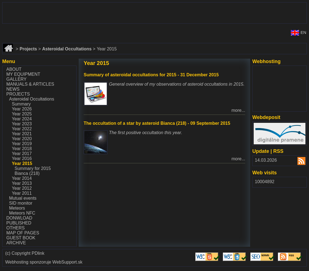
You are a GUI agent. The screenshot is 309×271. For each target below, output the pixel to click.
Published (18, 223)
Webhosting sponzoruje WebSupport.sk (43, 262)
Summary (21, 104)
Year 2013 (22, 183)
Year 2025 (22, 114)
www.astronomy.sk (20, 28)
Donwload (19, 218)
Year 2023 (22, 123)
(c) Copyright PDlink (24, 253)
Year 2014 (22, 178)
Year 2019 (22, 143)
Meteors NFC (22, 213)
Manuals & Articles (30, 84)
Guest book (20, 237)
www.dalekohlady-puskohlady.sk (33, 4)
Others (15, 228)
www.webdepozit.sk (273, 125)
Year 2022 (22, 128)
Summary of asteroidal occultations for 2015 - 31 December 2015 (151, 74)
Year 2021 (22, 133)
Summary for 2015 (33, 168)
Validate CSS (236, 252)
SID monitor (20, 203)
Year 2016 (22, 158)
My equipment (23, 74)
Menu (8, 61)
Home (8, 45)
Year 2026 (22, 109)
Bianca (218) (27, 173)
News (13, 89)
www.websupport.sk (273, 69)
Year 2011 (22, 193)
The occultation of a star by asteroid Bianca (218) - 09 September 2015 (157, 123)
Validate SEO (263, 252)
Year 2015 (22, 163)
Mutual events (23, 198)
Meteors (17, 208)
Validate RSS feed (291, 255)
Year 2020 (22, 138)
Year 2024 (22, 118)
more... (238, 110)
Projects (18, 94)
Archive (16, 242)
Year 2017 (22, 153)
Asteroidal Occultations (31, 99)
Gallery (16, 79)
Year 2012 (22, 188)
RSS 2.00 (298, 161)
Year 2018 (22, 148)
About (13, 69)
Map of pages (22, 233)
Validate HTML (203, 255)
